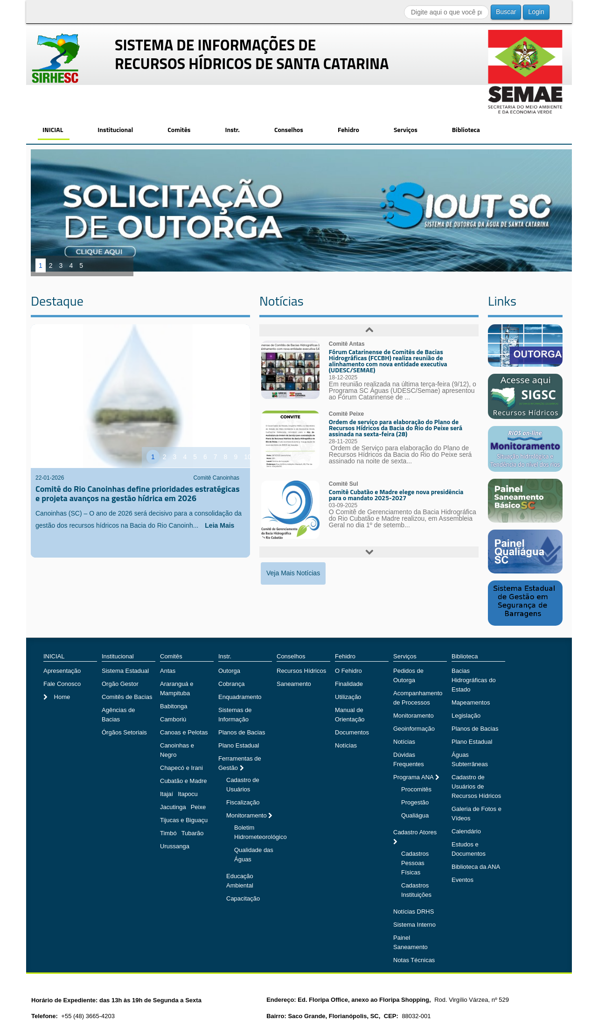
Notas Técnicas (414, 960)
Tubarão (192, 833)
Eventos (462, 879)
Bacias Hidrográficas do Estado (474, 680)
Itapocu (188, 793)
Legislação (466, 715)
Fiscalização (243, 802)
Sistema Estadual (125, 670)
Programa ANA (414, 777)
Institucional (115, 129)
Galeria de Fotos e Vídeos (476, 813)
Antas (167, 670)
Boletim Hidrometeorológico (260, 832)
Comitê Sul (343, 484)
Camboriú (173, 719)
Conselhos (288, 129)
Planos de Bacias (241, 732)
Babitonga (174, 706)
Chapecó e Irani (181, 767)
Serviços (405, 129)
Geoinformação (414, 728)
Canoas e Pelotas (184, 732)
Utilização (348, 696)
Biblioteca (466, 129)
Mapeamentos (471, 702)
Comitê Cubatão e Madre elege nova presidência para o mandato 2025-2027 (396, 495)
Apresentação (62, 670)
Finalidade (349, 683)
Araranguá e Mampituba (177, 688)
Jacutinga (173, 806)
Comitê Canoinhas (216, 478)
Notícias (346, 745)
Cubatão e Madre (183, 780)
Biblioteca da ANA (476, 866)
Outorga (229, 670)
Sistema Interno (414, 924)
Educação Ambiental (239, 881)
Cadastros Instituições (416, 890)
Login (536, 11)
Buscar (506, 11)
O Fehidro (348, 670)
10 (247, 457)
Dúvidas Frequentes (408, 759)
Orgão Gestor (120, 683)
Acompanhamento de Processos (418, 698)
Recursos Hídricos (301, 670)
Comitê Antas (347, 344)
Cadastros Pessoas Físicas (415, 863)
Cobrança (231, 683)
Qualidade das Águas (253, 854)
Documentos (352, 732)
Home (61, 696)
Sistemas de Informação (235, 714)
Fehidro (348, 129)
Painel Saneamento (410, 942)
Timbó (168, 833)
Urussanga (174, 846)
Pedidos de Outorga (408, 675)
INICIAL (52, 129)
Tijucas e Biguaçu (184, 820)
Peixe (198, 806)
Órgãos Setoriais (124, 732)
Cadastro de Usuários (242, 784)
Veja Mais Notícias (293, 573)
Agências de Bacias (118, 714)
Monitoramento (247, 815)
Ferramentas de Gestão (239, 763)
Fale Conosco (62, 683)
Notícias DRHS (413, 911)
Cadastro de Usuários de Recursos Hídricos (476, 786)
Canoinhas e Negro (177, 750)
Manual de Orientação (350, 714)
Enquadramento (240, 696)
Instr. (232, 129)
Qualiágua (415, 815)
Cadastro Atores (415, 832)
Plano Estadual (238, 745)
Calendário (466, 831)
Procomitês (416, 789)
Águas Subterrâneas (470, 759)
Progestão (415, 802)
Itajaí (166, 793)
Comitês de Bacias (127, 696)
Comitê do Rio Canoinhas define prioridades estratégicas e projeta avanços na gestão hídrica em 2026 (137, 493)
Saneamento (294, 683)
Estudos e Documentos (469, 849)
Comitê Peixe (346, 414)
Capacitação (243, 898)
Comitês (178, 129)
